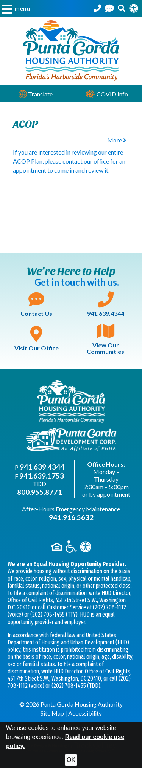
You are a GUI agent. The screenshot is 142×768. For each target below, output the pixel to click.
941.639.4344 (105, 304)
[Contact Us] (109, 8)
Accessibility (85, 713)
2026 (32, 704)
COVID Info (106, 94)
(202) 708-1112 (109, 607)
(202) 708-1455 (47, 614)
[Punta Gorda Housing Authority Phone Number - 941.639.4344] (97, 8)
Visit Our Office (36, 339)
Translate (36, 94)
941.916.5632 (71, 517)
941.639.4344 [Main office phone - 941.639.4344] (42, 466)
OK (71, 760)
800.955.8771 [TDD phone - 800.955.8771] (39, 492)
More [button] (116, 140)
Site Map (52, 713)
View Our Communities (105, 339)
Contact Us (36, 304)
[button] (16, 8)
